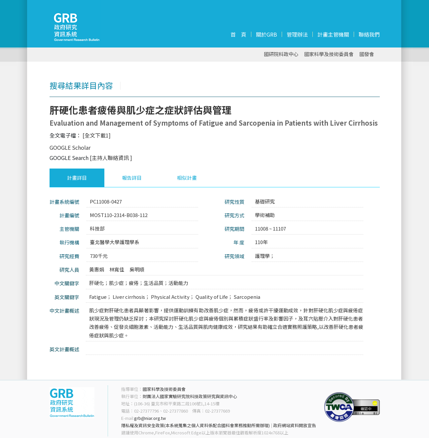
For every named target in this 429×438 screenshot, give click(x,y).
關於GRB (266, 34)
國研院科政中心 (281, 54)
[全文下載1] (97, 135)
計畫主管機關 (333, 34)
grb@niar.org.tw (150, 418)
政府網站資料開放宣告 (294, 425)
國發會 (366, 54)
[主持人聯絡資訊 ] (111, 158)
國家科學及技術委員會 (329, 54)
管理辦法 (297, 34)
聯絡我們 (369, 34)
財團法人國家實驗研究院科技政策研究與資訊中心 (190, 396)
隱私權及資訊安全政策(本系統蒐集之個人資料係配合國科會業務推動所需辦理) (195, 425)
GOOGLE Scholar (70, 147)
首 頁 (238, 34)
